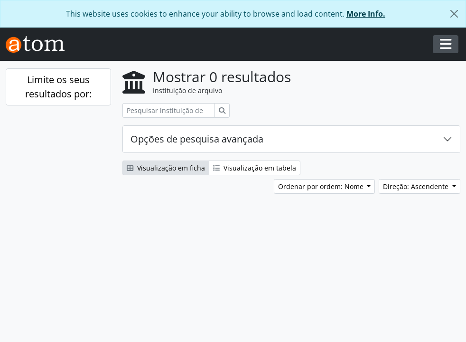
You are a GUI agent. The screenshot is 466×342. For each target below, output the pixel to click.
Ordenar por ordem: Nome (321, 186)
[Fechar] (454, 13)
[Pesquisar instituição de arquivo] (168, 110)
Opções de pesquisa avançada (196, 139)
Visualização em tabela (254, 167)
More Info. (365, 14)
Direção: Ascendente (416, 186)
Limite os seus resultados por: (58, 86)
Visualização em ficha (166, 167)
